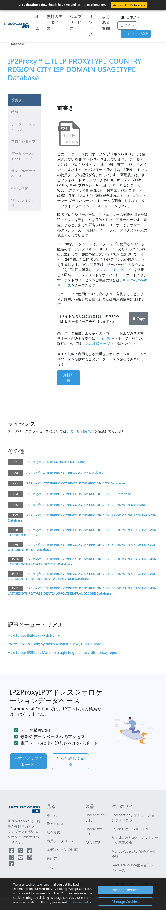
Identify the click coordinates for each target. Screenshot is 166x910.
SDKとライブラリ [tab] (23, 203)
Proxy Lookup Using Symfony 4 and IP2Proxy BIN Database (56, 644)
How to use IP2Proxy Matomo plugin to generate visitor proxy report (63, 652)
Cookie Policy (82, 902)
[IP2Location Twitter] (21, 851)
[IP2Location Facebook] (12, 851)
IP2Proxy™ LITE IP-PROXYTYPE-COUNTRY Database (65, 472)
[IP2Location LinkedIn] (11, 864)
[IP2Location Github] (12, 858)
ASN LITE (93, 842)
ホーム (37, 22)
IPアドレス (55, 823)
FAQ (50, 866)
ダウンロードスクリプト (115, 269)
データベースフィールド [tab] (23, 127)
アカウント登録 (136, 33)
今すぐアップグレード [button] (28, 761)
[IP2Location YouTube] (21, 858)
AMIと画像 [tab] (19, 188)
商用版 (105, 338)
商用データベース (60, 841)
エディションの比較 (62, 849)
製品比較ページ (98, 343)
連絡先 (52, 858)
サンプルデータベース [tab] (23, 173)
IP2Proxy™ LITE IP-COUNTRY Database (55, 461)
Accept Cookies (125, 890)
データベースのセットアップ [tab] (23, 156)
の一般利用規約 (82, 431)
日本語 (128, 17)
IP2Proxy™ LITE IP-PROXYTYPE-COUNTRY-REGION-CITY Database (75, 483)
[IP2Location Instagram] (29, 858)
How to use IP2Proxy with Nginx (34, 635)
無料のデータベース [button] (54, 22)
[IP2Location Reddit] (29, 851)
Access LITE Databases (129, 5)
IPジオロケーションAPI (130, 828)
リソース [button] (91, 25)
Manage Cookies (125, 901)
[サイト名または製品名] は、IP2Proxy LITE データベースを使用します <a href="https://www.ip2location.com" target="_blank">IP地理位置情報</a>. (93, 318)
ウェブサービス (75, 22)
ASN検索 (53, 832)
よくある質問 (106, 22)
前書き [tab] (16, 100)
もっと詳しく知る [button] (70, 761)
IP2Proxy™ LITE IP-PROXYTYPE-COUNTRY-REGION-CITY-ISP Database (78, 494)
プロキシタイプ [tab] (23, 141)
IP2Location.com (93, 4)
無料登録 (68, 377)
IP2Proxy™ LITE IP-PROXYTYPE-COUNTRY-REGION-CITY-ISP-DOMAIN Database (86, 504)
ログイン (127, 25)
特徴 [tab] (14, 112)
